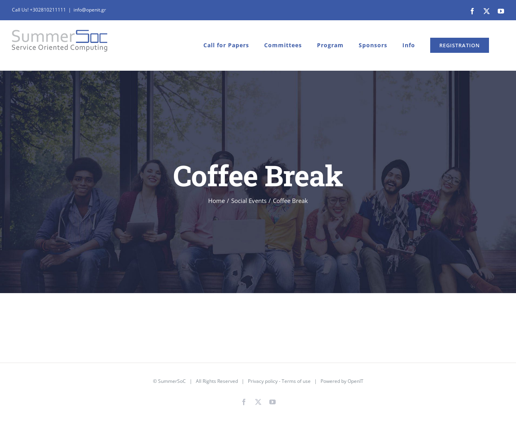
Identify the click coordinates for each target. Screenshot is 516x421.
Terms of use (296, 381)
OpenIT (355, 381)
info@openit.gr (89, 9)
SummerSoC (172, 381)
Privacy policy (263, 381)
